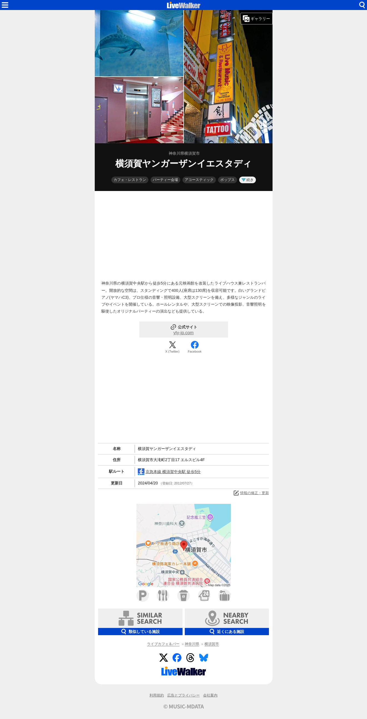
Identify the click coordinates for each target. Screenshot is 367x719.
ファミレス (163, 595)
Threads (190, 657)
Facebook (194, 351)
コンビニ (204, 595)
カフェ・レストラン (130, 180)
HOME (183, 5)
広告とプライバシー (183, 695)
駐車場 (142, 595)
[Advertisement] (184, 234)
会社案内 (210, 695)
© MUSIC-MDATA (183, 706)
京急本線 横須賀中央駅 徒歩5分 (169, 471)
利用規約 (156, 695)
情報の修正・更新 (251, 493)
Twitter (163, 657)
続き (247, 180)
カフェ (183, 595)
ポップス (227, 180)
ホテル (224, 595)
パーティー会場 (165, 180)
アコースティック (199, 180)
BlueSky (203, 657)
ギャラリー (256, 18)
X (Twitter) (172, 351)
